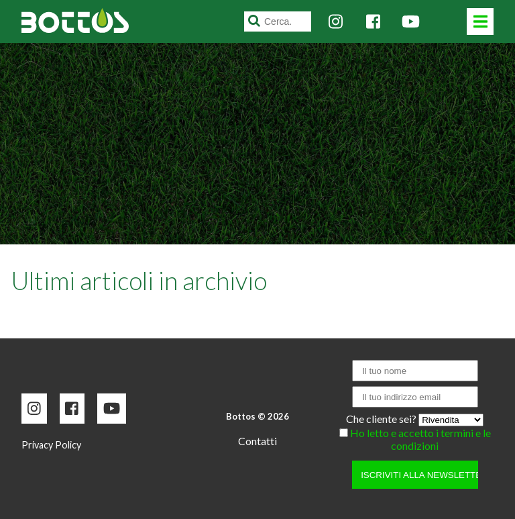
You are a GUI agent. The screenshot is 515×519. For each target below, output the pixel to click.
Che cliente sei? (382, 418)
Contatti (257, 440)
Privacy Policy (51, 445)
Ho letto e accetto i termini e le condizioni (420, 439)
